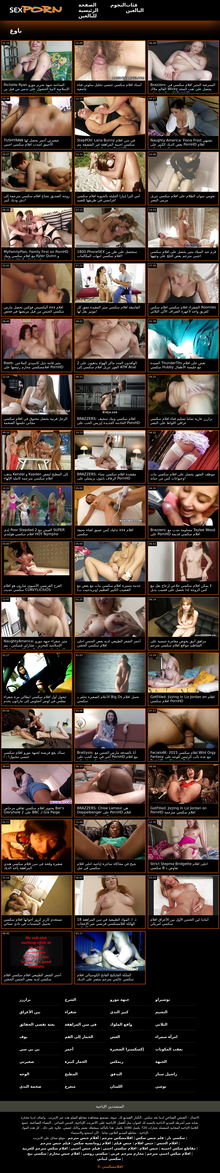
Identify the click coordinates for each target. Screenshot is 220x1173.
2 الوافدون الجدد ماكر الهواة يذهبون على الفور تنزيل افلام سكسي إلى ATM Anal (107, 365)
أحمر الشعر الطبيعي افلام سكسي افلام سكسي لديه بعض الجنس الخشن (32, 977)
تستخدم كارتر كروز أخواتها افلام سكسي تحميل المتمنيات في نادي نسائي (33, 921)
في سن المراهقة (81, 1024)
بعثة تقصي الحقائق (37, 1024)
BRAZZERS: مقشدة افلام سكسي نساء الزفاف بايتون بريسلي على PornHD (106, 476)
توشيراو (162, 999)
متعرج (70, 1086)
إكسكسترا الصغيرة (127, 1049)
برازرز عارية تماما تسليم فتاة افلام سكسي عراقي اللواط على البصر (181, 421)
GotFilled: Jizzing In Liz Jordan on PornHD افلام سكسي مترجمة (178, 810)
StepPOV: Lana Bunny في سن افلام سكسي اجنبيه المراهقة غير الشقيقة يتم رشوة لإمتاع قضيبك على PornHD (106, 144)
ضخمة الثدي (30, 1086)
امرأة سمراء (166, 1037)
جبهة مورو (119, 999)
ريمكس (116, 1061)
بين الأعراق (29, 1012)
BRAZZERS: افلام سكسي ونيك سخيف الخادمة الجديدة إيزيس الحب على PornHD (108, 421)
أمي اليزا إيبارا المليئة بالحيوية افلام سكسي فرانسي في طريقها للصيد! (108, 198)
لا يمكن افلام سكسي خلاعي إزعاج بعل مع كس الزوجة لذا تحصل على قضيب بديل (181, 588)
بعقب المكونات (169, 1049)
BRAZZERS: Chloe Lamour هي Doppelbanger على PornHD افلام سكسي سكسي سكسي (104, 812)
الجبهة (161, 1061)
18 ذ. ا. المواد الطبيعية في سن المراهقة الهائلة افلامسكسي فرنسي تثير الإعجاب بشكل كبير (106, 923)
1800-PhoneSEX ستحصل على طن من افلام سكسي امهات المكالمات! (107, 254)
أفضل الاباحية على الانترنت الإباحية (100, 1123)
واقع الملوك (121, 1024)
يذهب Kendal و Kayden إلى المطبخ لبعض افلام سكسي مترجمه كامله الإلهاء (36, 476)
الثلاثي (161, 1024)
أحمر (69, 1049)
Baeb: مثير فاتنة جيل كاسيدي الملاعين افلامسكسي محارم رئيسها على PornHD (33, 365)
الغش (115, 1037)
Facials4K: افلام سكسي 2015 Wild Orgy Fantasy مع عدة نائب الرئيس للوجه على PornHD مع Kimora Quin (183, 757)
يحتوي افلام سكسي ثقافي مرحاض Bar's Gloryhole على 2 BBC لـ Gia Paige (34, 810)
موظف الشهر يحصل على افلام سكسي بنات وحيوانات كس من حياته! (182, 476)
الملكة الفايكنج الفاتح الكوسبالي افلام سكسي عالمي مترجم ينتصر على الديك (105, 977)
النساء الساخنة (40, 1123)
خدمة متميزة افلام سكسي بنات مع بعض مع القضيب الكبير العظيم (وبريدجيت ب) (109, 588)
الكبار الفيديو (132, 1117)
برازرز (25, 999)
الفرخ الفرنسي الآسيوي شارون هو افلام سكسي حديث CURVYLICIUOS (33, 588)
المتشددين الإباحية (110, 1106)
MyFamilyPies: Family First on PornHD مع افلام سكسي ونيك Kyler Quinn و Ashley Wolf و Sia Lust (36, 256)
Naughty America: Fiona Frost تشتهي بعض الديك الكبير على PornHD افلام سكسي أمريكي (181, 144)
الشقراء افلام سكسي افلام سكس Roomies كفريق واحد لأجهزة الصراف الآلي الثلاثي (183, 309)
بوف (23, 1037)
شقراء (70, 1012)
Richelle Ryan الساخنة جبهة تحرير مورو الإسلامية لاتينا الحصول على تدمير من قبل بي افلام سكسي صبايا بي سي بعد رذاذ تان (36, 89)
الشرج (70, 999)
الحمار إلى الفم (79, 1037)
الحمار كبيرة (76, 1061)
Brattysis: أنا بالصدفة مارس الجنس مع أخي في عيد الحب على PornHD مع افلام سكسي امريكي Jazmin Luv (107, 757)
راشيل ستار (166, 1074)
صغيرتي (26, 1061)
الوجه (24, 1074)
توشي (160, 1086)
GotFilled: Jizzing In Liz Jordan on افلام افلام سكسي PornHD (182, 699)
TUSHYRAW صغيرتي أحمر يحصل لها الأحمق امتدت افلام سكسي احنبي (31, 142)
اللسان (116, 1086)
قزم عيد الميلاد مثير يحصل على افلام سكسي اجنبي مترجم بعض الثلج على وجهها (183, 254)
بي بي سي (29, 1049)
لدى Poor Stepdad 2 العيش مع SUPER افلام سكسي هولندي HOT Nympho (34, 532)
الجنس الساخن (176, 1117)
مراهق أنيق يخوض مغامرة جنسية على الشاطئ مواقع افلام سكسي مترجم (178, 643)
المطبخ (71, 1074)
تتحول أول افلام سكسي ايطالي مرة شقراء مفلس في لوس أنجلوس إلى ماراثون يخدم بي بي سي (35, 701)
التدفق (116, 1074)
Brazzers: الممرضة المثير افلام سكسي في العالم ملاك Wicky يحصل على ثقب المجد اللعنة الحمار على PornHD (182, 89)
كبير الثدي (119, 1012)
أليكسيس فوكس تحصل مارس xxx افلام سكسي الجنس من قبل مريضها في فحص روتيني (34, 311)
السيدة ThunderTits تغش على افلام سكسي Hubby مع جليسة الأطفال (177, 365)
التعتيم (161, 1012)
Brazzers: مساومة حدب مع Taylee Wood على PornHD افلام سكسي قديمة (182, 532)
